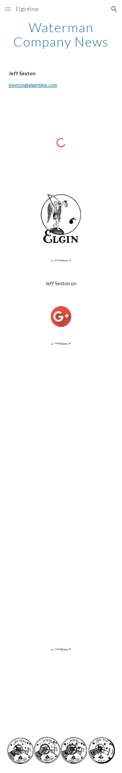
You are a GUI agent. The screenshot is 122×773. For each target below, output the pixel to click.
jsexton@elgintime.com (33, 85)
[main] (61, 34)
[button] (8, 9)
